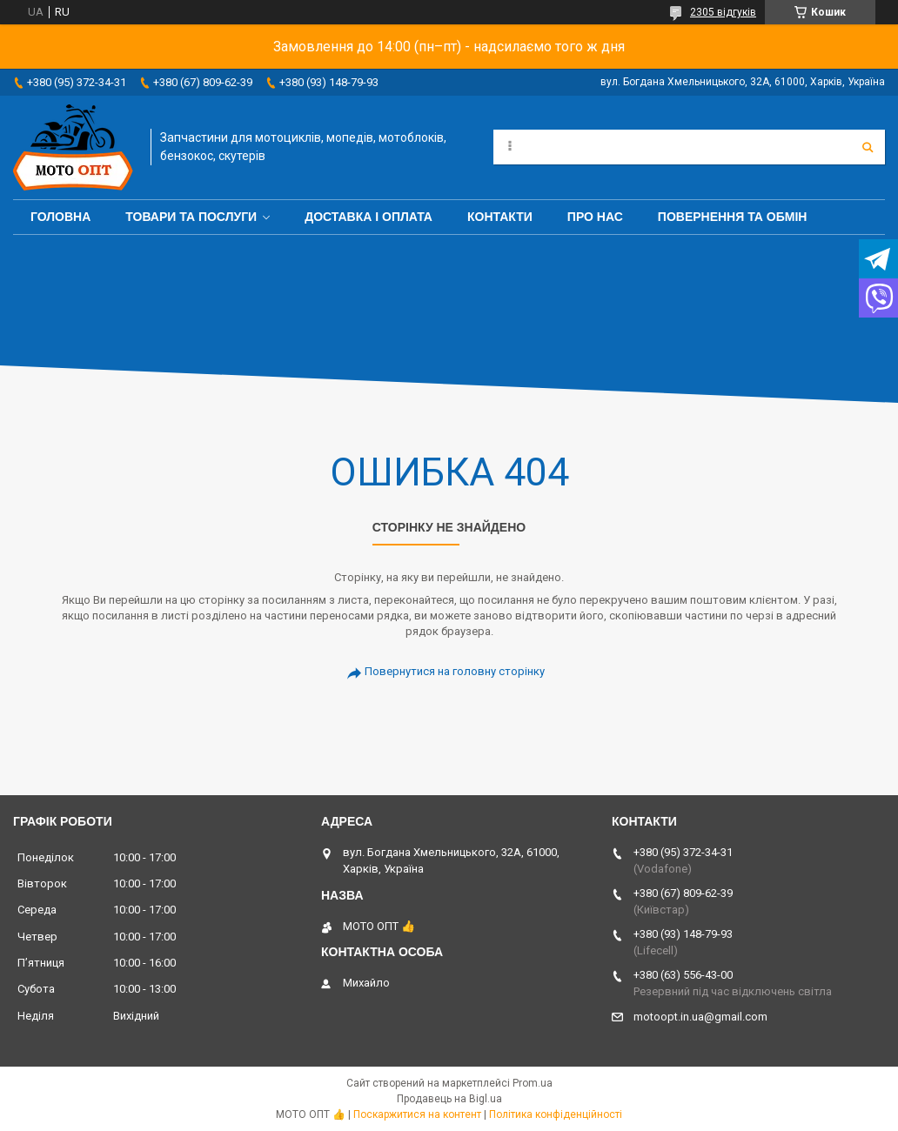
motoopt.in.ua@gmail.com (700, 1016)
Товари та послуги (191, 217)
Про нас (595, 217)
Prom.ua (533, 1083)
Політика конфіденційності (555, 1114)
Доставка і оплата (368, 217)
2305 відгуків (723, 12)
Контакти (500, 217)
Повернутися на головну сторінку (455, 671)
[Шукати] (867, 147)
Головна (60, 217)
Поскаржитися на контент (417, 1114)
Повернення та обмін (733, 217)
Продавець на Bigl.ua (449, 1099)
